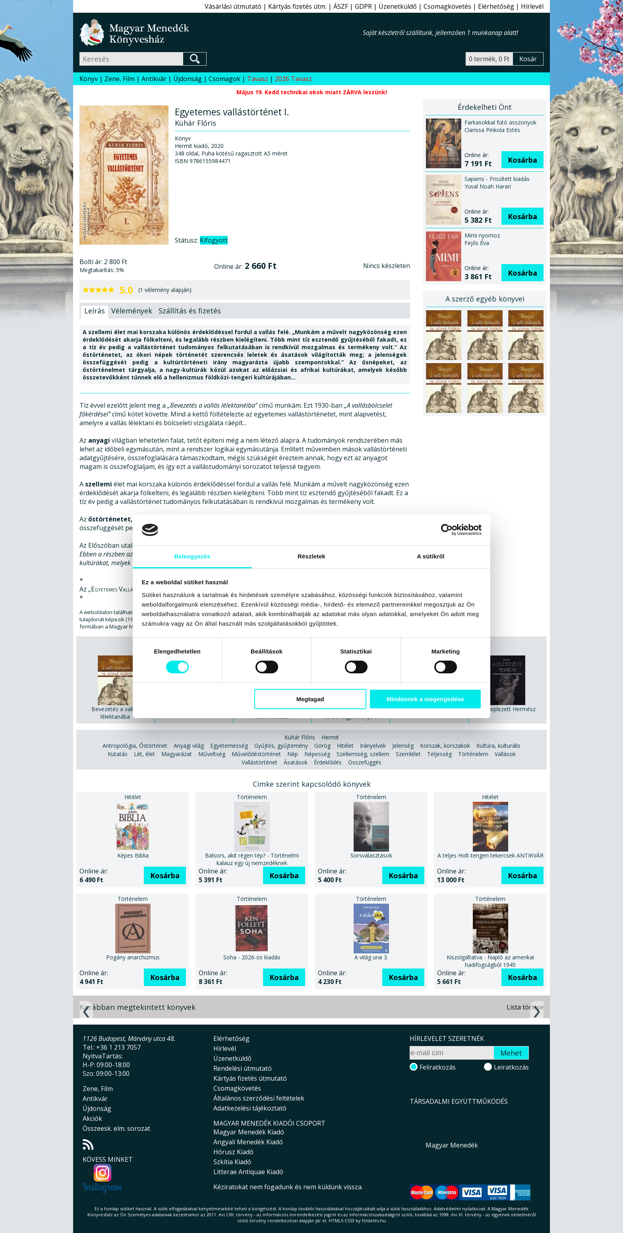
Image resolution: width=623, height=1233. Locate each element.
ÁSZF (340, 6)
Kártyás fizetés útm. (297, 6)
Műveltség (211, 754)
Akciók (92, 1118)
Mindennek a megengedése (425, 699)
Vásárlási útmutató (233, 6)
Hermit (330, 737)
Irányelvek (373, 745)
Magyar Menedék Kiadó (248, 1132)
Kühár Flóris (299, 737)
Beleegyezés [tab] (192, 556)
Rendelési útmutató (242, 1068)
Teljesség (439, 754)
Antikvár (153, 78)
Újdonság (187, 78)
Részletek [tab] (311, 556)
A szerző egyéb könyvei (484, 298)
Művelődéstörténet (256, 754)
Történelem (473, 754)
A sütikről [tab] (431, 556)
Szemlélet (408, 754)
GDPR (363, 6)
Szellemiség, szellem (363, 754)
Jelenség (403, 745)
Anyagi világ (189, 745)
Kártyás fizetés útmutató (250, 1078)
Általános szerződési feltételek (258, 1098)
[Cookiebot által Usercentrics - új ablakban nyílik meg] (447, 530)
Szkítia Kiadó (232, 1161)
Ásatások (296, 762)
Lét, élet (144, 754)
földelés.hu (374, 1220)
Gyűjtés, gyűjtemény (281, 745)
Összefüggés (364, 762)
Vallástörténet (259, 762)
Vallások (505, 754)
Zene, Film (119, 78)
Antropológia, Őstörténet (135, 745)
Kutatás (118, 754)
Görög (322, 745)
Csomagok (224, 78)
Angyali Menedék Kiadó (248, 1142)
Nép (292, 754)
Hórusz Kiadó (233, 1151)
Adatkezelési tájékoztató (249, 1108)
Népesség (317, 754)
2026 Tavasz (293, 78)
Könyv (88, 78)
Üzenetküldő (398, 6)
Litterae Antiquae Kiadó (248, 1171)
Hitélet (345, 745)
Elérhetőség (496, 6)
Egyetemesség (229, 745)
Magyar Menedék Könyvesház (221, 32)
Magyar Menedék (452, 1145)
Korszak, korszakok (445, 745)
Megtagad (310, 699)
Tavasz (257, 78)
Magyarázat (176, 754)
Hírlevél (532, 6)
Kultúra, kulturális (498, 745)
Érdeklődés (328, 762)
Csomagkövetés (447, 6)
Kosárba (522, 160)
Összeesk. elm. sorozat (116, 1128)
